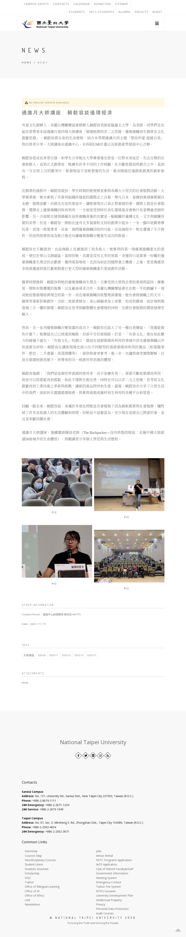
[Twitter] (85, 755)
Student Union (34, 864)
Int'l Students (101, 12)
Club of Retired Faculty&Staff (114, 869)
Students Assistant (37, 869)
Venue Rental (104, 856)
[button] (157, 23)
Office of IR (32, 891)
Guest (157, 12)
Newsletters (32, 904)
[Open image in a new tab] (60, 512)
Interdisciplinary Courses (40, 860)
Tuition (29, 882)
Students (77, 12)
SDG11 (53, 655)
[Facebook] (78, 755)
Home (27, 62)
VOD (28, 878)
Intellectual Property (109, 900)
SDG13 (79, 655)
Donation (103, 4)
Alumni (124, 12)
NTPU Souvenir (106, 891)
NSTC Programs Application (114, 860)
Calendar (81, 4)
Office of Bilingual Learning (42, 886)
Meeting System (106, 878)
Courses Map (33, 856)
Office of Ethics (34, 895)
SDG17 (91, 655)
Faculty (141, 12)
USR (27, 900)
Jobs (99, 851)
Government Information (112, 873)
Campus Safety (36, 4)
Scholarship (32, 873)
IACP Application (106, 864)
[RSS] (107, 755)
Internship (31, 851)
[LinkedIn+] (93, 755)
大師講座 (28, 655)
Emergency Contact (108, 882)
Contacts (62, 4)
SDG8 (42, 655)
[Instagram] (100, 755)
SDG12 (66, 655)
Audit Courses (105, 913)
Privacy (100, 904)
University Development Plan (114, 895)
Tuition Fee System (108, 886)
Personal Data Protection (112, 909)
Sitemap (121, 4)
